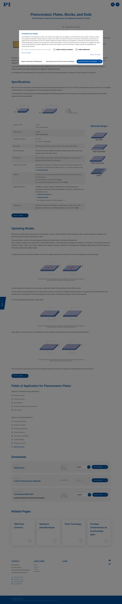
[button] (90, 61)
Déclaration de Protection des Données (60, 61)
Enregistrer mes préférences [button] (31, 61)
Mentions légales (26, 53)
